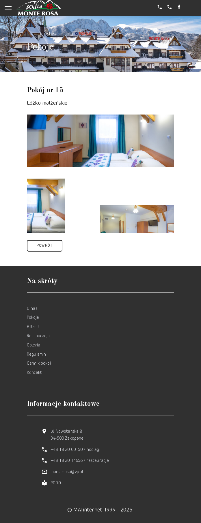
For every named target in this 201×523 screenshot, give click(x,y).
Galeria (33, 345)
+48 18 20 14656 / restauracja (80, 460)
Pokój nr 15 (125, 56)
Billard (33, 327)
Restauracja (38, 336)
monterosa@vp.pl (67, 472)
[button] (44, 246)
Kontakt (34, 372)
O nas (32, 308)
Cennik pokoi (39, 363)
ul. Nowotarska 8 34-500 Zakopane (67, 435)
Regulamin (36, 354)
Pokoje (92, 56)
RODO (56, 483)
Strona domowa (53, 56)
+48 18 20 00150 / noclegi (75, 449)
